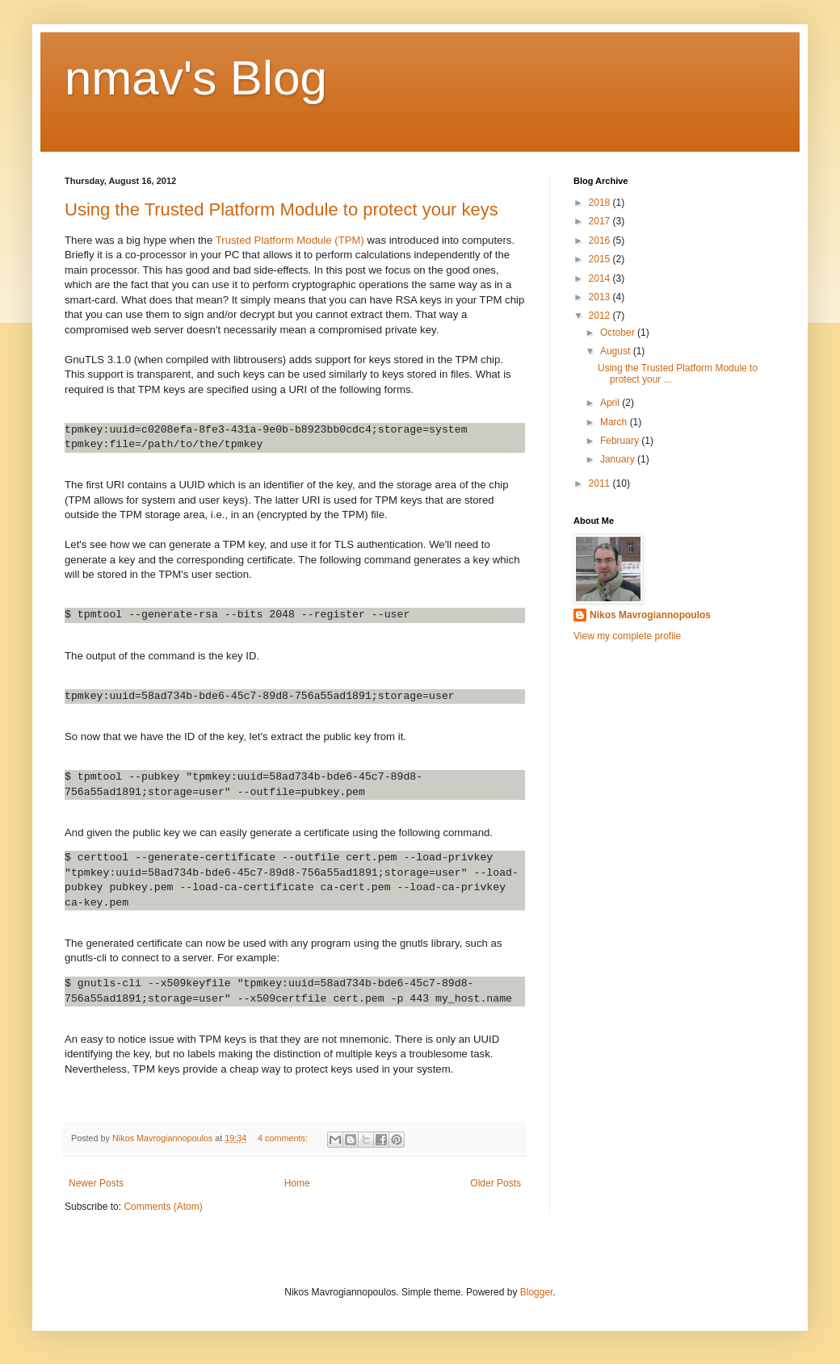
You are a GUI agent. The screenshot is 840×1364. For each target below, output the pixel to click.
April (611, 402)
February (620, 440)
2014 (601, 278)
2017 (601, 221)
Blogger (536, 1292)
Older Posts (495, 1183)
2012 (601, 315)
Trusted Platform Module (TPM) (290, 240)
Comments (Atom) (163, 1206)
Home (297, 1183)
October (618, 332)
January (618, 459)
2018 (601, 202)
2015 (601, 259)
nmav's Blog (196, 78)
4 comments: (284, 1138)
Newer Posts (96, 1183)
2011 (601, 483)
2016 (601, 240)
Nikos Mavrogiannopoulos (650, 615)
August (616, 351)
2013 (601, 297)
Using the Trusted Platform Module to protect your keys (281, 209)
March (615, 422)
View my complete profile (627, 636)
